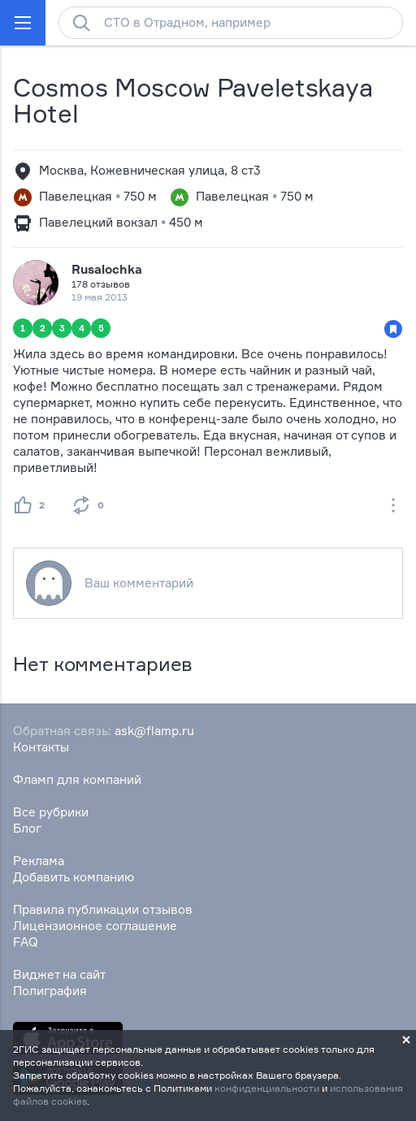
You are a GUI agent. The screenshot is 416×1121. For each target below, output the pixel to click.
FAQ (25, 942)
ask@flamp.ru (154, 730)
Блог (27, 828)
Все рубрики (51, 812)
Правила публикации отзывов (103, 909)
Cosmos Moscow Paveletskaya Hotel (192, 100)
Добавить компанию (73, 877)
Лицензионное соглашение (95, 925)
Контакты (41, 747)
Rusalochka (107, 269)
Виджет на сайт (59, 974)
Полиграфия (50, 990)
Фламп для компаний (77, 779)
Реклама (38, 860)
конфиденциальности (266, 1088)
